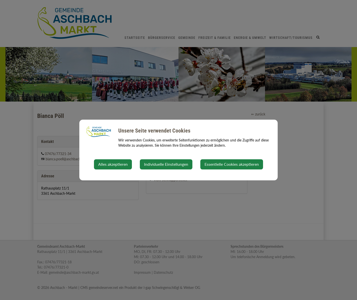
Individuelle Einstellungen (166, 164)
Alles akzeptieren (113, 164)
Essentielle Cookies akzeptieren (232, 164)
